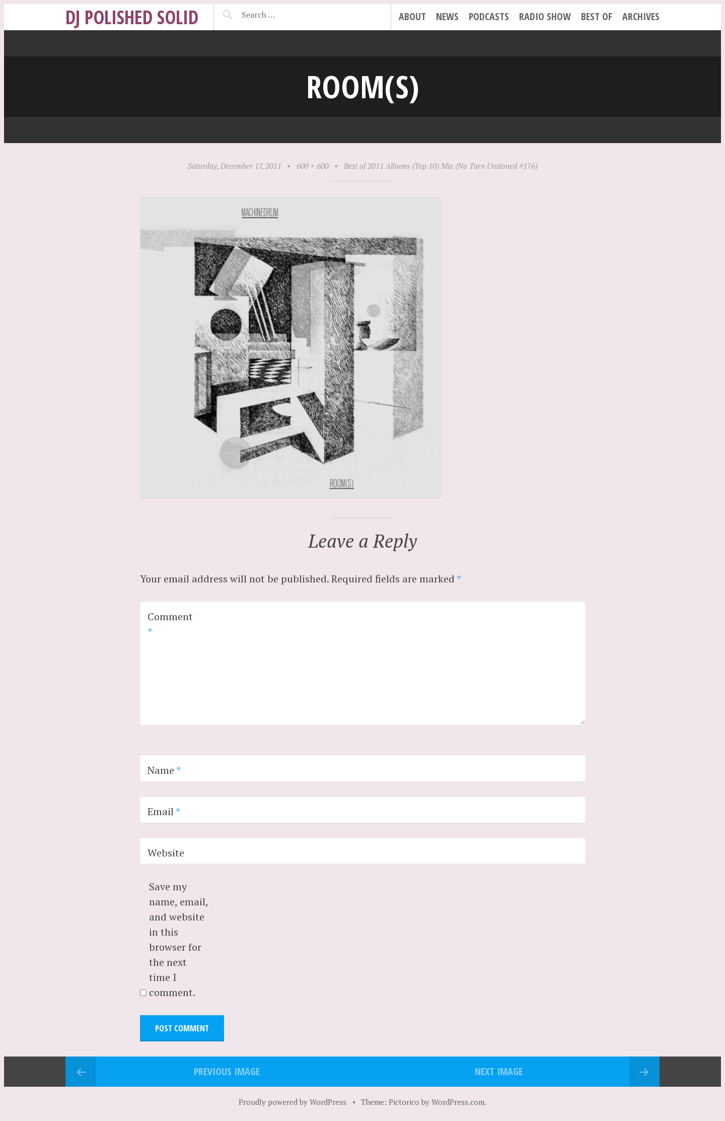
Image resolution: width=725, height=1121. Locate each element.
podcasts (489, 16)
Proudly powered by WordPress (292, 1102)
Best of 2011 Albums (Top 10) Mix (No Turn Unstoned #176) (441, 166)
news (447, 16)
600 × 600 (313, 166)
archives (641, 16)
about (412, 16)
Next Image (499, 1071)
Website (166, 853)
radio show (545, 16)
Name (164, 770)
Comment (170, 624)
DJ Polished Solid (131, 17)
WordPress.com (457, 1102)
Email (164, 811)
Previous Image (227, 1071)
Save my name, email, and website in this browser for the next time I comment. (178, 939)
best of (596, 16)
